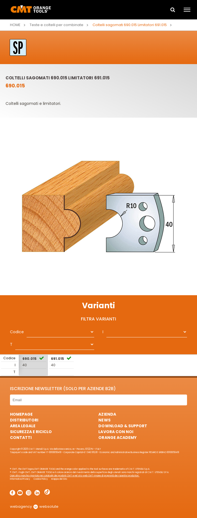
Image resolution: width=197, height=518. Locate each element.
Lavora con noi (115, 431)
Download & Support (122, 426)
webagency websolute (34, 506)
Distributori (24, 420)
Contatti (21, 437)
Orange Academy (117, 437)
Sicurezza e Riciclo (31, 431)
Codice (17, 332)
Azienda (107, 414)
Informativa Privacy (20, 479)
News (104, 420)
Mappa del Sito (59, 479)
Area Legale (22, 426)
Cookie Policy (41, 479)
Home (15, 24)
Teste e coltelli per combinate (56, 24)
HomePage (21, 414)
